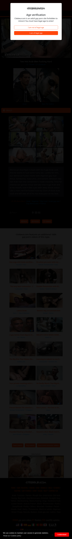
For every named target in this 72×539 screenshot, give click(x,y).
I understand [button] (61, 534)
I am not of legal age (36, 27)
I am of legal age (36, 33)
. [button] (52, 534)
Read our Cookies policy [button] (12, 536)
